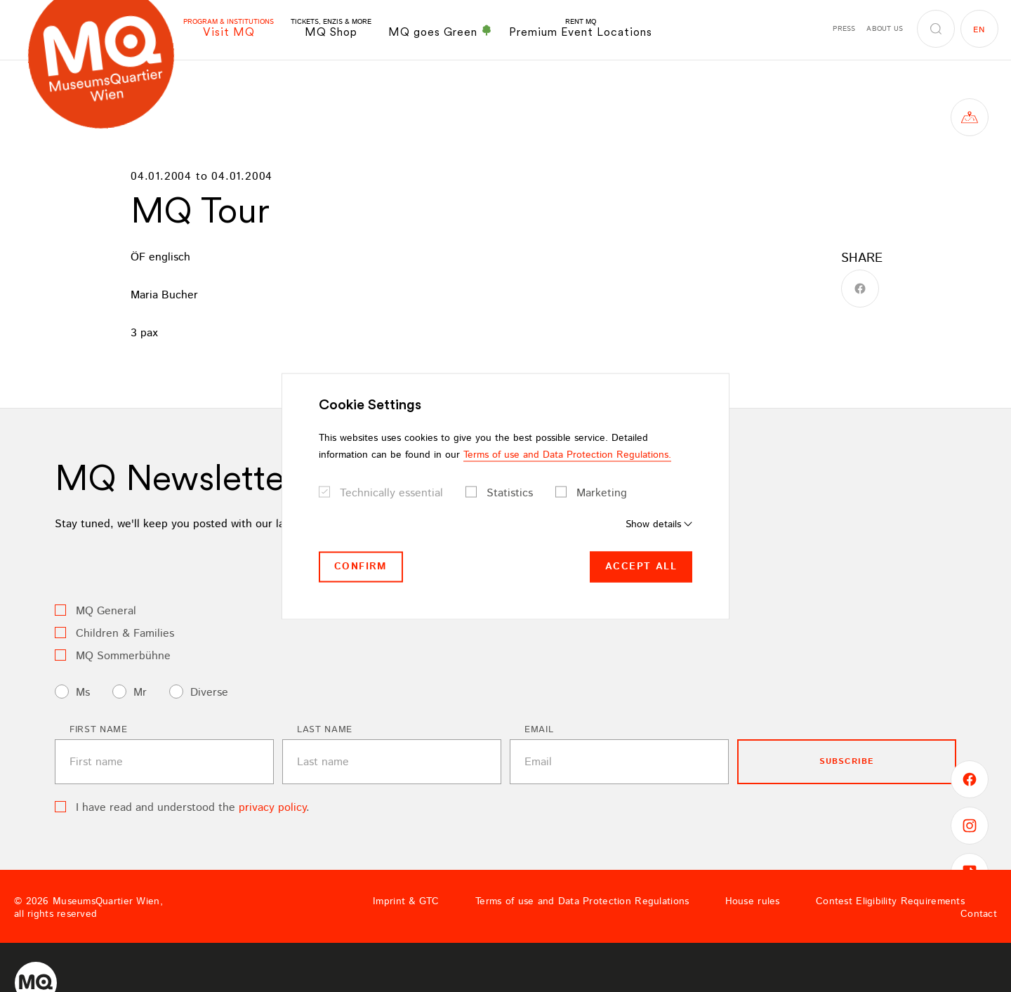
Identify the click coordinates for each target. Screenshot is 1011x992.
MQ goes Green (440, 32)
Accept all (641, 567)
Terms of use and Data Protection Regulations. (567, 455)
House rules (752, 901)
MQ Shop (331, 28)
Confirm (361, 567)
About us (884, 28)
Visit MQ (228, 28)
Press (844, 28)
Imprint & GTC (406, 901)
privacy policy (272, 808)
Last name (324, 729)
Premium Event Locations (580, 28)
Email (538, 729)
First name (99, 729)
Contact (978, 914)
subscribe (847, 761)
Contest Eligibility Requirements (890, 901)
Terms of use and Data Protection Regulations (582, 901)
